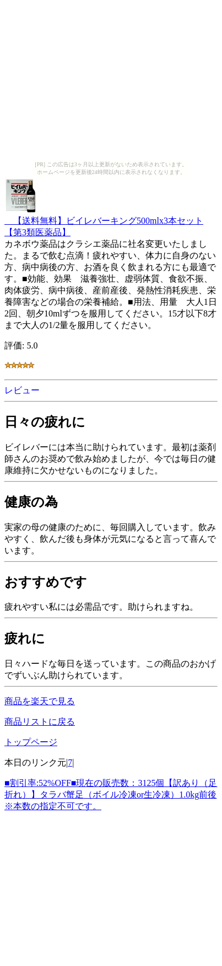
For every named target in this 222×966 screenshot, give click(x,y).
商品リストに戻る (39, 721)
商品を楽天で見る (39, 701)
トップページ (30, 742)
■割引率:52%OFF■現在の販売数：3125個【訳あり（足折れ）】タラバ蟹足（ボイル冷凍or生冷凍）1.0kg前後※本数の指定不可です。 (110, 794)
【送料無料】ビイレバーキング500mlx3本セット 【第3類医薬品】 (103, 221)
